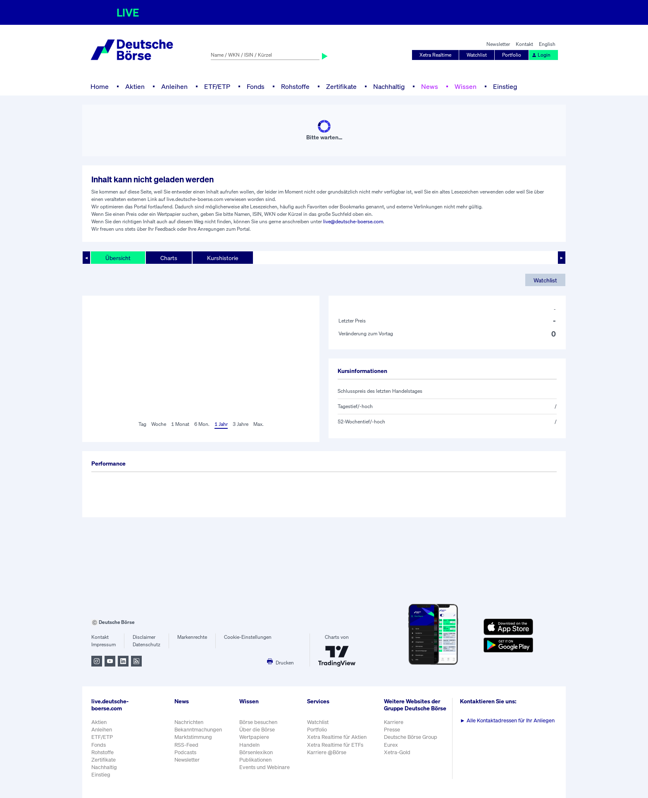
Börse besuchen (258, 722)
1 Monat (180, 424)
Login (540, 55)
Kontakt (524, 44)
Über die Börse (257, 729)
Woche (158, 424)
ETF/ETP (217, 86)
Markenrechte (192, 637)
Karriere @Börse (326, 752)
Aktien (135, 86)
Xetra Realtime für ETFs (335, 744)
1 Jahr (221, 424)
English (547, 44)
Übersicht (118, 258)
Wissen (465, 86)
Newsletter (498, 44)
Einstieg (505, 86)
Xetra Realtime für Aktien (337, 737)
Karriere (393, 722)
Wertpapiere (254, 737)
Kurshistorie (222, 258)
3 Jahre (240, 424)
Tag (142, 424)
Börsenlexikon (256, 752)
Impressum (103, 644)
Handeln (249, 744)
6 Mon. (202, 424)
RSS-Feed (186, 744)
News (429, 86)
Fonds (255, 86)
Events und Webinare (264, 767)
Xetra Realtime (435, 55)
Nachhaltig (389, 86)
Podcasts (185, 752)
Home (100, 86)
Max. (258, 424)
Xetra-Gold (397, 752)
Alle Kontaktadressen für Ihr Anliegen (507, 720)
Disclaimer (144, 637)
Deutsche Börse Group (410, 737)
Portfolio (511, 55)
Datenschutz (146, 644)
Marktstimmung (193, 737)
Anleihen (174, 86)
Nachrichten (188, 722)
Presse (392, 729)
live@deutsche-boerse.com (353, 221)
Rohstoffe (295, 86)
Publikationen (255, 759)
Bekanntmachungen (198, 729)
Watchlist (477, 55)
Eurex (391, 744)
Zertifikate (341, 86)
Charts (168, 258)
